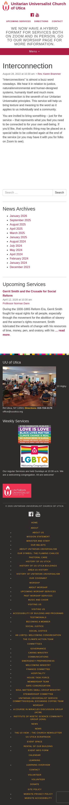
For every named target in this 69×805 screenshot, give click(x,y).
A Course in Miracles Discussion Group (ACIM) (38, 710)
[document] (34, 202)
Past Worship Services (38, 596)
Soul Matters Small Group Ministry (38, 690)
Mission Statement (38, 537)
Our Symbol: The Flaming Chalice (38, 553)
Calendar (35, 755)
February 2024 (19, 258)
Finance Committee (38, 669)
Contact (57, 21)
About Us (38, 532)
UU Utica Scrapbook (38, 737)
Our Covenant (38, 578)
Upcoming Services (18, 21)
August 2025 (18, 224)
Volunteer (34, 775)
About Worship (38, 587)
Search (59, 192)
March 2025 (17, 232)
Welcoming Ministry (38, 665)
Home (34, 523)
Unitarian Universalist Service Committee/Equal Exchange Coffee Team (38, 699)
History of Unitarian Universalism (38, 574)
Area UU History (38, 570)
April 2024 (16, 254)
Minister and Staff (38, 541)
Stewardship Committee (38, 694)
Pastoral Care (38, 557)
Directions (41, 21)
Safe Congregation (38, 686)
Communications (38, 657)
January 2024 (18, 262)
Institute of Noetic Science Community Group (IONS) (38, 717)
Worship (35, 583)
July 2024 (16, 245)
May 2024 (16, 250)
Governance (38, 649)
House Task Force (38, 677)
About (34, 528)
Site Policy (35, 789)
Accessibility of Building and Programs (38, 613)
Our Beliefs (38, 545)
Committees (34, 644)
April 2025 (16, 228)
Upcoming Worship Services (38, 591)
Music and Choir (38, 600)
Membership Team (38, 682)
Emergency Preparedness (38, 661)
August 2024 (18, 241)
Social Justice (35, 626)
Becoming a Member (38, 622)
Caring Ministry (38, 653)
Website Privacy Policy (38, 794)
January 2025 (18, 237)
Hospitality (38, 673)
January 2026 (18, 215)
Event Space (34, 742)
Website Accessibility (38, 798)
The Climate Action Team (38, 639)
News (34, 724)
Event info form (38, 750)
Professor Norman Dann (16, 303)
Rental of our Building (38, 746)
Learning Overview (38, 765)
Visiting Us (34, 604)
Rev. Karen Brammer (49, 73)
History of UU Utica (38, 561)
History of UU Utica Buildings (38, 566)
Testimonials (38, 617)
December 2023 (20, 267)
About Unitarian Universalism (38, 549)
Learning (34, 760)
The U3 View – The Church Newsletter (38, 733)
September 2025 (20, 220)
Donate (34, 784)
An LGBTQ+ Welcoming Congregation (38, 635)
